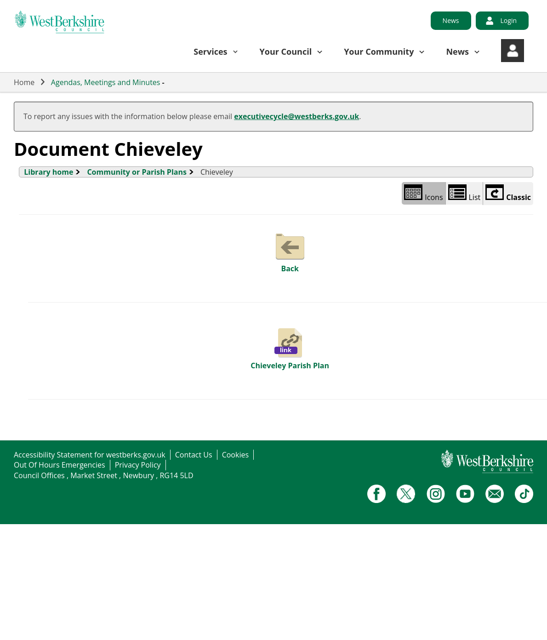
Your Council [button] (286, 51)
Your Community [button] (379, 51)
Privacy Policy (138, 465)
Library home (48, 172)
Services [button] (210, 51)
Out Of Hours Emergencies (59, 465)
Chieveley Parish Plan (290, 348)
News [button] (457, 51)
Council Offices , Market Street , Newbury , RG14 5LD (104, 475)
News (451, 20)
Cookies (235, 455)
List (464, 193)
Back (290, 251)
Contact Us (193, 455)
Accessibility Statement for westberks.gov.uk (89, 455)
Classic (508, 193)
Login (509, 20)
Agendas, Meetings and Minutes (105, 82)
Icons (423, 193)
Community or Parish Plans (137, 172)
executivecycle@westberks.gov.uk (296, 116)
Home (24, 82)
